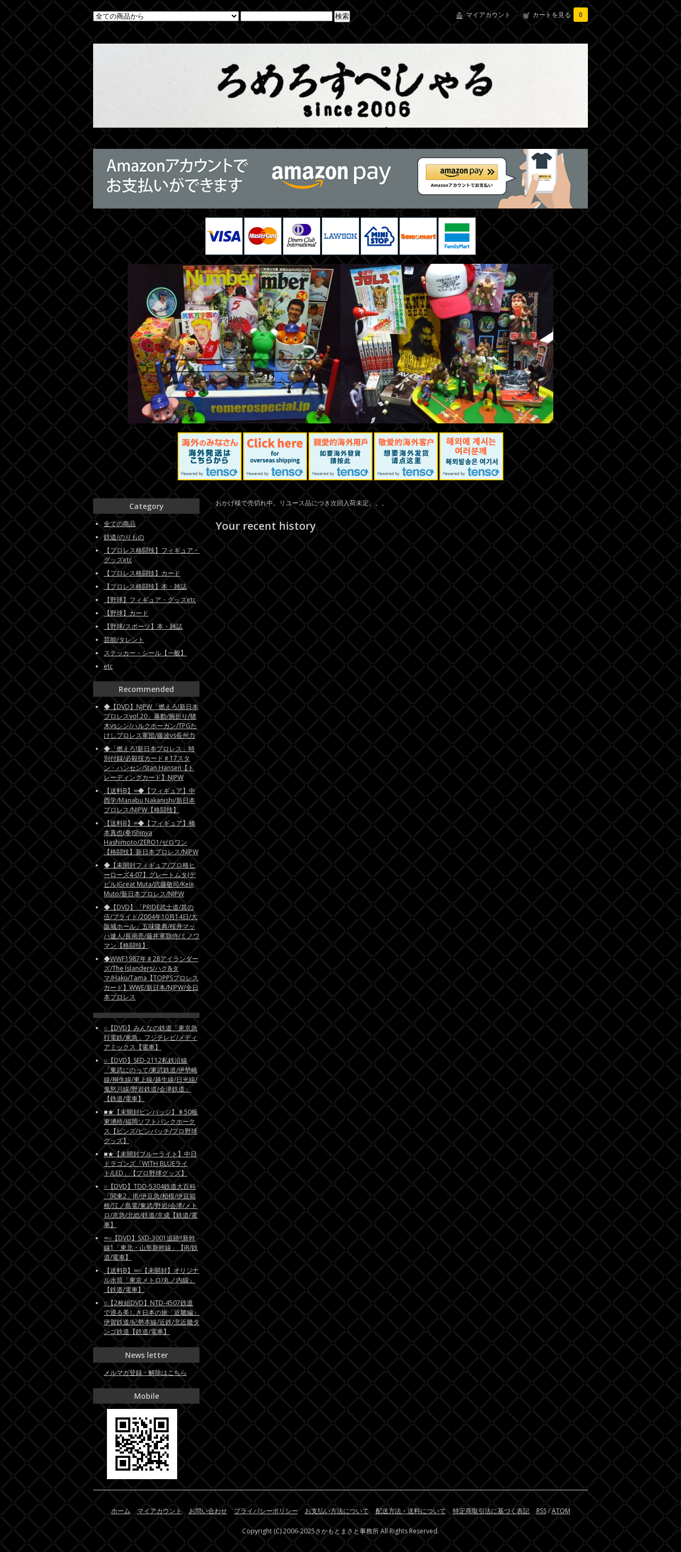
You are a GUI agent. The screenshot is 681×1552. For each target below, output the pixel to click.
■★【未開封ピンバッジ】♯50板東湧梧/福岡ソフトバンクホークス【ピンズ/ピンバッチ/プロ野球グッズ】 (151, 1126)
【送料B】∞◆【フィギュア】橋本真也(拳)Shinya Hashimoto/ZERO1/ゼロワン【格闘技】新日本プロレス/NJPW (151, 837)
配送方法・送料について (411, 1510)
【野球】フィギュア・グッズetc (150, 599)
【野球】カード (126, 613)
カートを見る (560, 14)
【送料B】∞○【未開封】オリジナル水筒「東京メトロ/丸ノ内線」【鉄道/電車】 (151, 1280)
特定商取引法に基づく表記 (491, 1510)
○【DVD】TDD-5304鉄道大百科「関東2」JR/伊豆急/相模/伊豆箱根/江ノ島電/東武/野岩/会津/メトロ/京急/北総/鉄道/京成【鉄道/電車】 (150, 1205)
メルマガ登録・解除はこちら (145, 1372)
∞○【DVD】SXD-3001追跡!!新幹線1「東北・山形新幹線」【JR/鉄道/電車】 (151, 1247)
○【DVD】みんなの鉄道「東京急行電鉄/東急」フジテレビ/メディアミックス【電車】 (150, 1037)
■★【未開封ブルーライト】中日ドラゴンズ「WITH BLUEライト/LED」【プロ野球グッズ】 (150, 1163)
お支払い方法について (337, 1510)
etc (108, 666)
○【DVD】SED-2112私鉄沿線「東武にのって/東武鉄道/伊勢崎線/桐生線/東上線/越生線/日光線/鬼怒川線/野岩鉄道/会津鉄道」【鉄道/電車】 (150, 1079)
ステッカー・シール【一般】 (145, 652)
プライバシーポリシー (266, 1510)
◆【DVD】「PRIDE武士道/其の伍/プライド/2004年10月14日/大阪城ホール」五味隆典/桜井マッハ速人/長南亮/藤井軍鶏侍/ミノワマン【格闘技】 (152, 926)
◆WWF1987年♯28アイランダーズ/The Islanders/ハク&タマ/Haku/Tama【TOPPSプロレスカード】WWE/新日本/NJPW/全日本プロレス (151, 978)
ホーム (120, 1510)
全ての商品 (120, 523)
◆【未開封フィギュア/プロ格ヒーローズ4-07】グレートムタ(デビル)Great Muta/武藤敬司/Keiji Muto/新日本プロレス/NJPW (150, 879)
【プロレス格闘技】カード (142, 573)
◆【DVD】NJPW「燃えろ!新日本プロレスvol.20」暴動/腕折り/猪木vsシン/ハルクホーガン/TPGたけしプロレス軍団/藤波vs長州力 (151, 721)
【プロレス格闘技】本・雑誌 (145, 586)
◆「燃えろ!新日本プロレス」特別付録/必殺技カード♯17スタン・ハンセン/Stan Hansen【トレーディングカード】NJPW (149, 763)
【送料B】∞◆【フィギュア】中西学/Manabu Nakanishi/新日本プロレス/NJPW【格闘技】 (149, 800)
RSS (541, 1510)
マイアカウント (488, 14)
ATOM (561, 1510)
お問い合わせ (208, 1510)
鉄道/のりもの (124, 536)
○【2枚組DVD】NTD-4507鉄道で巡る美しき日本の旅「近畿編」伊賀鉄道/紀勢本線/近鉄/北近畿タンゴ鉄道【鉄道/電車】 (152, 1317)
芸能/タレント (124, 639)
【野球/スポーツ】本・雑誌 (143, 626)
